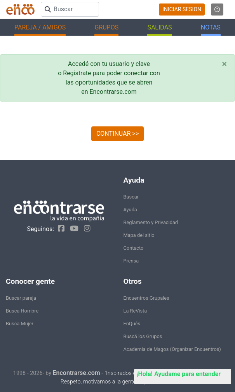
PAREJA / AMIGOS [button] (40, 27)
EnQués (132, 323)
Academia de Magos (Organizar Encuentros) (172, 349)
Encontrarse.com (76, 372)
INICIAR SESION (181, 9)
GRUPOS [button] (106, 27)
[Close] (224, 64)
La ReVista (135, 311)
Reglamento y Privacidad (151, 222)
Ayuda (130, 209)
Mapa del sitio (139, 235)
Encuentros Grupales (146, 298)
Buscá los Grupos (143, 336)
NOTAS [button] (211, 27)
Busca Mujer (19, 323)
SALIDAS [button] (159, 27)
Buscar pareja (21, 298)
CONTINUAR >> (117, 133)
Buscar (131, 197)
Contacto (134, 248)
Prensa (131, 261)
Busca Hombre (22, 311)
